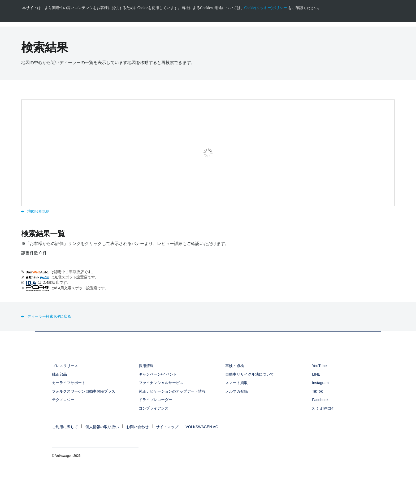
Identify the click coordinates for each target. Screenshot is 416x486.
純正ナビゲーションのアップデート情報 (172, 391)
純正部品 (59, 374)
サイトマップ (167, 427)
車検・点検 (234, 366)
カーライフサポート (68, 383)
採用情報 (146, 366)
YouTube (319, 366)
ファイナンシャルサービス (161, 383)
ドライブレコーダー (155, 400)
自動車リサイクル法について (249, 374)
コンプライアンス (153, 408)
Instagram (320, 383)
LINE (316, 374)
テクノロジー (63, 400)
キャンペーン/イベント (158, 374)
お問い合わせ (137, 427)
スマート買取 (236, 383)
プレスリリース (65, 366)
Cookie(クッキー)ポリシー (265, 8)
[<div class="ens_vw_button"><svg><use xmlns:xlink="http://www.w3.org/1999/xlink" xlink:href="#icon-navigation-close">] (415, 2)
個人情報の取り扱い (102, 427)
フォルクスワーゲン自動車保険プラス (83, 391)
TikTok (317, 391)
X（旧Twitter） (324, 408)
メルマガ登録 (236, 391)
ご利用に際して (65, 427)
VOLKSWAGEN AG (202, 427)
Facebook (320, 400)
